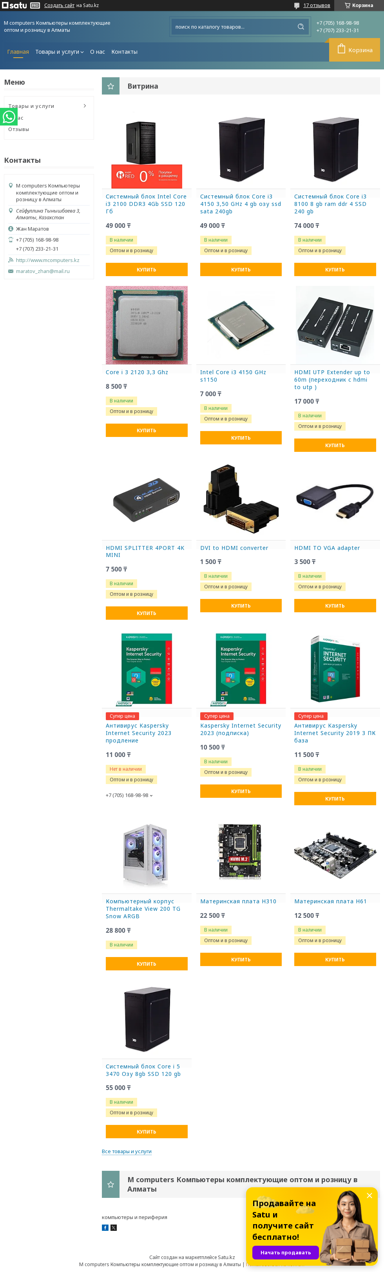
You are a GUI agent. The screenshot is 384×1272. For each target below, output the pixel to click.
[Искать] (301, 27)
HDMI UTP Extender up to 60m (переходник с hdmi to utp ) (332, 380)
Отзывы (18, 129)
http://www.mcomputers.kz (48, 260)
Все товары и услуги (127, 1151)
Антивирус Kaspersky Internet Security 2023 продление (139, 733)
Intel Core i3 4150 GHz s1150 (233, 376)
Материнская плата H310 (238, 901)
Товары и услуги (57, 51)
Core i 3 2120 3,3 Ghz (137, 372)
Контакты (124, 51)
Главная (18, 51)
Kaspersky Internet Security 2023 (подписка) (240, 729)
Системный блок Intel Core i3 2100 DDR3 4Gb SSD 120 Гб (146, 204)
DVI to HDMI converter (234, 547)
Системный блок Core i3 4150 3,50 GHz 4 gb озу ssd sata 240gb (240, 204)
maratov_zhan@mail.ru (43, 271)
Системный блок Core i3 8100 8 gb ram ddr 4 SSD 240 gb (330, 204)
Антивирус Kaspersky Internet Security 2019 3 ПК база (335, 733)
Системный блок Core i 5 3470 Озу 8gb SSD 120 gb (143, 1070)
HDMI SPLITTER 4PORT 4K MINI (145, 551)
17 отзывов (316, 5)
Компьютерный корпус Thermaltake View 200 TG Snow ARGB (143, 909)
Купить (146, 269)
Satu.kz (226, 1257)
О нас (97, 51)
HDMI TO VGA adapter (327, 547)
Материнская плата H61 (330, 901)
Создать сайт (59, 5)
